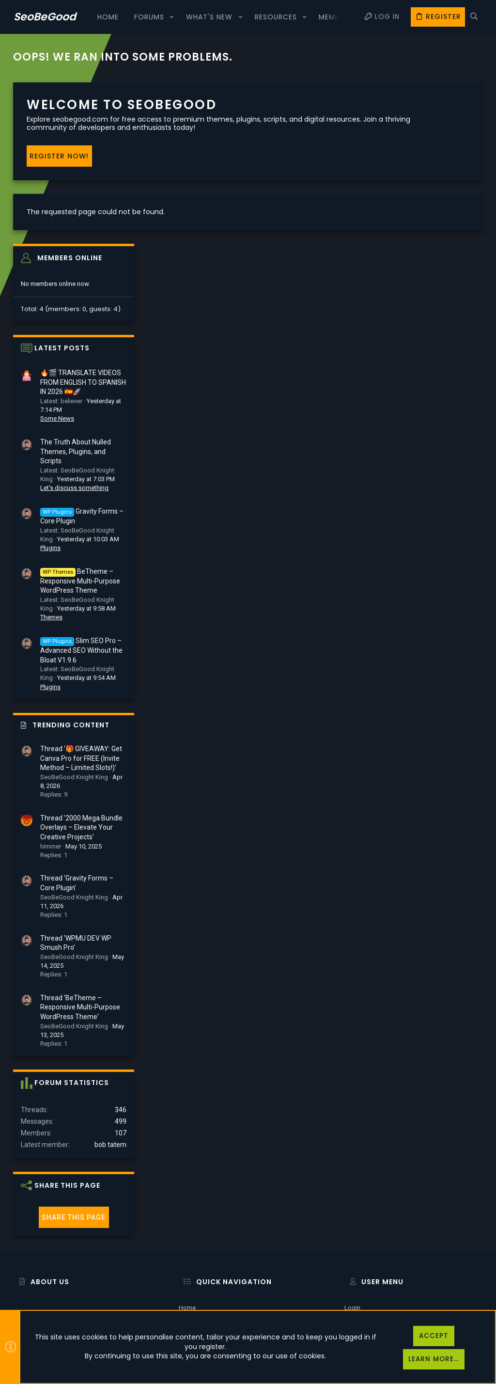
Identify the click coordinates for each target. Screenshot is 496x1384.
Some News (405, 257)
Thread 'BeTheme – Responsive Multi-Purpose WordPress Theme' (428, 845)
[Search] (473, 17)
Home (187, 1222)
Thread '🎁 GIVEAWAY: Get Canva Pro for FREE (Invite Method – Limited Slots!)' (429, 596)
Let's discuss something (422, 326)
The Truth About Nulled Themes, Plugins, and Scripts (423, 289)
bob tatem (459, 983)
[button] (171, 17)
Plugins (398, 386)
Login (352, 1222)
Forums (189, 1246)
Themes (399, 455)
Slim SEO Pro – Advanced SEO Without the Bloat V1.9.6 (429, 488)
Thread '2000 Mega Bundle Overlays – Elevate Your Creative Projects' (429, 665)
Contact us (194, 1271)
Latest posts (410, 186)
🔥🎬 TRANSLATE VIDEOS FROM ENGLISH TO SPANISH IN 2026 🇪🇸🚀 (431, 220)
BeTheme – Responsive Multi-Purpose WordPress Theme (428, 419)
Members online (418, 96)
